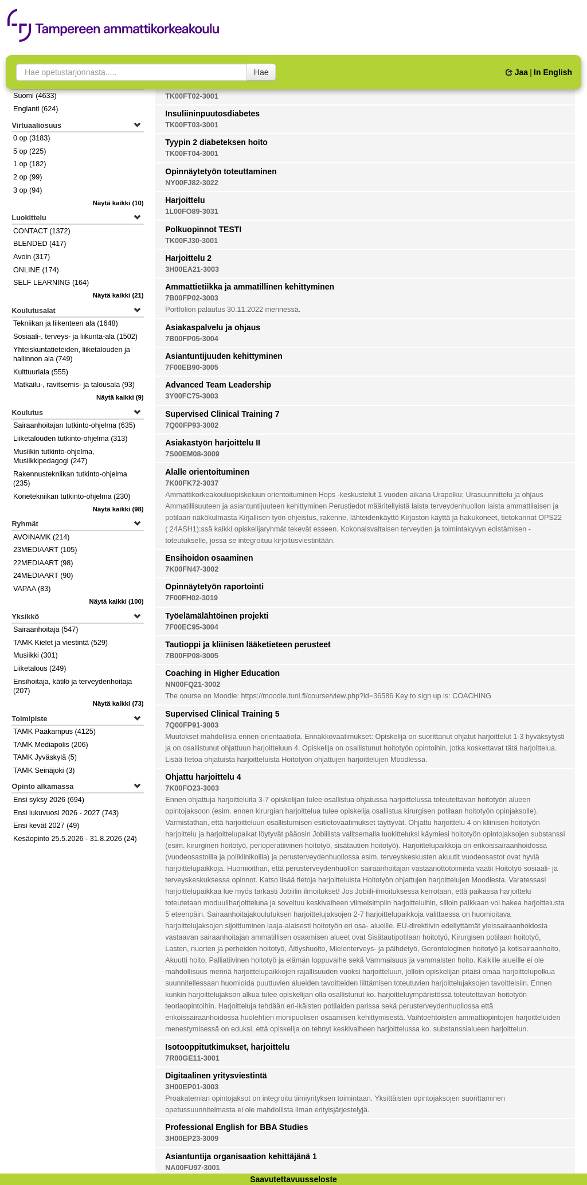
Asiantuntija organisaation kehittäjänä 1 (241, 1156)
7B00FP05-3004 (191, 339)
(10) (118, 203)
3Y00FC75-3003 (191, 396)
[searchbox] (131, 72)
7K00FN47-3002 (191, 569)
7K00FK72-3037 (191, 483)
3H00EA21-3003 (192, 269)
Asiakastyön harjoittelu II (212, 442)
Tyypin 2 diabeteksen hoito (216, 142)
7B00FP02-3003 (191, 298)
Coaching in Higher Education (222, 673)
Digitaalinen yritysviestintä (216, 1075)
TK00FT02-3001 (191, 96)
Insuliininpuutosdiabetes (212, 113)
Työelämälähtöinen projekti (216, 615)
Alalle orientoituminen (207, 471)
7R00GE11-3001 (192, 1058)
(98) (118, 509)
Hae (261, 72)
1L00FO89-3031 (191, 212)
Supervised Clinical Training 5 (222, 713)
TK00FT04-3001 (191, 154)
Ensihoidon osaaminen (209, 557)
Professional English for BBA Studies (236, 1127)
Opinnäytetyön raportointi (214, 586)
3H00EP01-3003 (191, 1087)
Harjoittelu (185, 200)
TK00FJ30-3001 (191, 241)
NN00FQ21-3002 (192, 685)
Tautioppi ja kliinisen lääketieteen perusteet (247, 644)
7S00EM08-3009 (192, 454)
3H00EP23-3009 (191, 1139)
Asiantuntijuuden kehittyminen (224, 356)
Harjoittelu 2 (188, 258)
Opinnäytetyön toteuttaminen (220, 171)
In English (553, 72)
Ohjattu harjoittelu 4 (203, 776)
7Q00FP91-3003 (191, 725)
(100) (116, 601)
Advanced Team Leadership (218, 384)
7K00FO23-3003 (192, 788)
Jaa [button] (517, 72)
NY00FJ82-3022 (191, 183)
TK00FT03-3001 (191, 125)
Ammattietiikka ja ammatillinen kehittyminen (249, 286)
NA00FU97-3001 (192, 1168)
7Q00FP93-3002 (191, 425)
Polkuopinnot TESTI (203, 229)
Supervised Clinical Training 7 (222, 414)
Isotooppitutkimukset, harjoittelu (227, 1046)
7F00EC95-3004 (191, 627)
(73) (118, 703)
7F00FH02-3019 (191, 598)
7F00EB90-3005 (191, 367)
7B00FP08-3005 (191, 656)
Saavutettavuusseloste (293, 1179)
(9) (120, 397)
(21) (118, 295)
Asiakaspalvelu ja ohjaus (212, 327)
